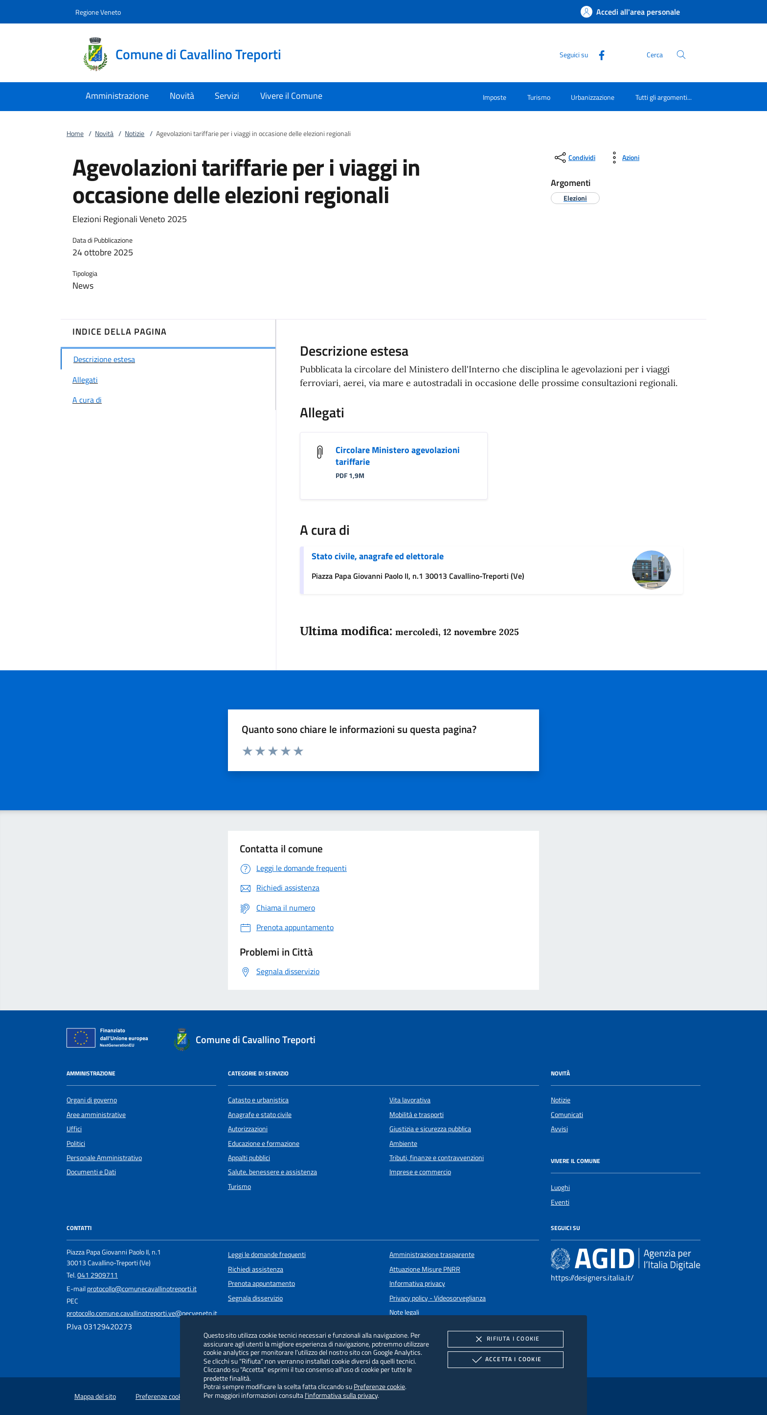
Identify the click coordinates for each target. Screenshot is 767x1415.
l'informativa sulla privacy (341, 1395)
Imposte (494, 97)
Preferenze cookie (379, 1386)
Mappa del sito (95, 1396)
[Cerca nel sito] (681, 54)
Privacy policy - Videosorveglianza (437, 1298)
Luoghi (560, 1187)
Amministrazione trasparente (431, 1254)
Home (75, 133)
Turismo (538, 97)
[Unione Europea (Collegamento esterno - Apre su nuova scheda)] (110, 1039)
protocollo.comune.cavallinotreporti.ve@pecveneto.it (142, 1313)
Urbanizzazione (592, 97)
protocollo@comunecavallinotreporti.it (142, 1288)
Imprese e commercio (420, 1171)
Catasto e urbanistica (258, 1100)
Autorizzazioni (248, 1128)
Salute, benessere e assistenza (272, 1171)
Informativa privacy (417, 1283)
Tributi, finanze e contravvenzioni (436, 1157)
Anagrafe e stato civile (260, 1114)
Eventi (560, 1202)
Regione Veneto (98, 12)
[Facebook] (598, 54)
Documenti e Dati (91, 1171)
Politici (76, 1143)
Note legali (404, 1312)
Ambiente (403, 1143)
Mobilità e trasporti (416, 1114)
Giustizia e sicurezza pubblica (430, 1128)
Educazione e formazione (263, 1143)
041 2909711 (97, 1275)
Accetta (505, 1360)
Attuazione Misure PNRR (424, 1269)
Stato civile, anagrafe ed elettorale (378, 556)
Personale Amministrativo (104, 1157)
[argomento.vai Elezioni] (575, 198)
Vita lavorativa (409, 1100)
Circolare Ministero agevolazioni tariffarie (398, 455)
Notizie (134, 133)
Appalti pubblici (249, 1157)
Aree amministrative (96, 1114)
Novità (104, 133)
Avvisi (559, 1128)
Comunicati (567, 1114)
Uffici (74, 1128)
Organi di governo (92, 1100)
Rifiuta (505, 1339)
